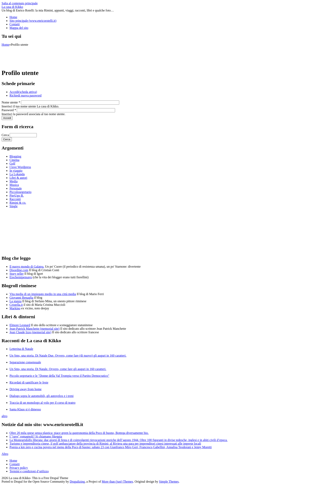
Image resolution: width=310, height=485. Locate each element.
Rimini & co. (17, 202)
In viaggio (15, 170)
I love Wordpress (20, 167)
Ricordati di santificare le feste (28, 382)
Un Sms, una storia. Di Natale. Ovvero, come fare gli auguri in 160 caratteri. (57, 369)
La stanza (15, 301)
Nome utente (11, 102)
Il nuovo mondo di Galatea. (26, 266)
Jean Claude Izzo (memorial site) (30, 332)
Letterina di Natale (21, 348)
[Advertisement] (74, 55)
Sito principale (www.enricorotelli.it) (32, 20)
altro (4, 416)
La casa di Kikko (12, 7)
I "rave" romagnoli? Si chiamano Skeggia (35, 436)
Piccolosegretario (20, 192)
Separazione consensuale (25, 362)
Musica (14, 185)
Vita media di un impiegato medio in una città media (42, 294)
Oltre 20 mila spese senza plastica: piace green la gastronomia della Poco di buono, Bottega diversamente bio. (79, 433)
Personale (15, 188)
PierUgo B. (16, 195)
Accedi (23, 92)
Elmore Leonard (19, 325)
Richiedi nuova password (25, 95)
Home (13, 17)
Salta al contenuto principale (20, 3)
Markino (14, 308)
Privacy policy (18, 467)
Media (13, 181)
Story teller (16, 273)
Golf (12, 163)
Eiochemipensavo (20, 277)
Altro (5, 454)
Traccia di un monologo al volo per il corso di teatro (42, 402)
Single (13, 206)
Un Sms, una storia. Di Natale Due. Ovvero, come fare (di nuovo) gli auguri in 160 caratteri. (67, 355)
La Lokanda (17, 174)
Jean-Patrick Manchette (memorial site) (34, 328)
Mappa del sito (18, 27)
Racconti (15, 199)
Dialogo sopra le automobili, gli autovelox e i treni (41, 396)
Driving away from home (25, 389)
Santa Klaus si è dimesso (25, 409)
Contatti (14, 24)
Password (9, 110)
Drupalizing (77, 481)
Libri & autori (18, 177)
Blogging (15, 156)
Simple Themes (169, 481)
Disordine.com (18, 270)
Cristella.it (16, 304)
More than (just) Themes (117, 481)
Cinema (14, 160)
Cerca (6, 135)
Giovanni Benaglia (21, 297)
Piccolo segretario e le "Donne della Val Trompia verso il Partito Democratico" (59, 375)
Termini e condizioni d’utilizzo (29, 471)
